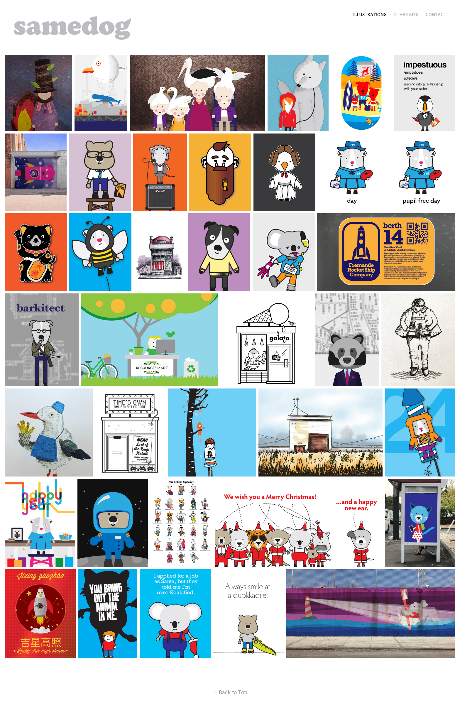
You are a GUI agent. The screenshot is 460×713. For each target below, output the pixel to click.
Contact (436, 14)
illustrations (369, 14)
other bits (405, 14)
